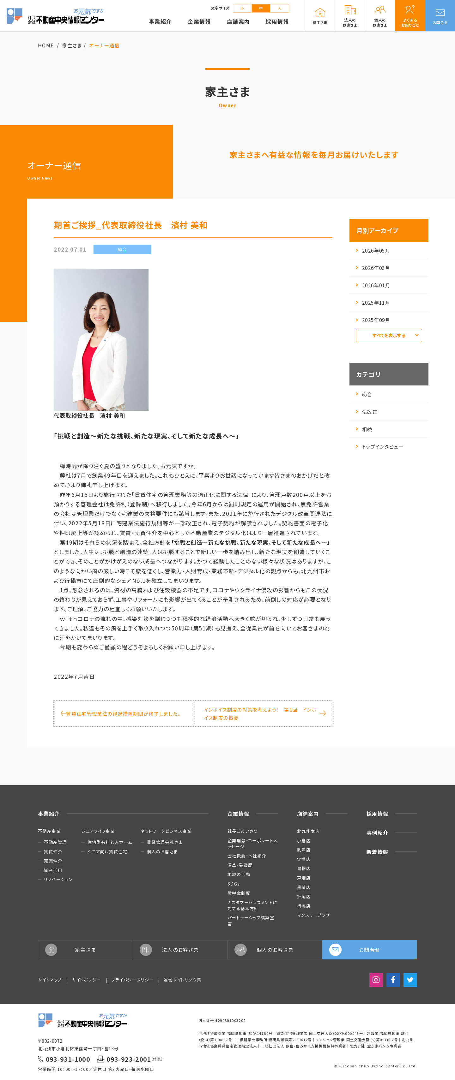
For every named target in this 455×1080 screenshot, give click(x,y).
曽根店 (304, 868)
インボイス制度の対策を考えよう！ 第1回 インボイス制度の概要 (264, 713)
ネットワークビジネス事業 (166, 831)
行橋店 (304, 906)
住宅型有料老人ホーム (110, 842)
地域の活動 (239, 874)
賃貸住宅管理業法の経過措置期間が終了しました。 (120, 713)
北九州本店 (308, 831)
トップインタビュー (379, 446)
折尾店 (304, 896)
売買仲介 (53, 861)
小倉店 (304, 840)
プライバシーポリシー (132, 979)
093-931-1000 (68, 1059)
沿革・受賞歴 (240, 865)
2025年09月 (373, 319)
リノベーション (58, 879)
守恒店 (304, 859)
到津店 (304, 849)
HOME (46, 45)
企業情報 (239, 813)
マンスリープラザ (313, 915)
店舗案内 (308, 813)
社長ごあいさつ (243, 831)
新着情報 (378, 852)
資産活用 (53, 870)
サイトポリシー (86, 979)
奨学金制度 (239, 893)
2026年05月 (373, 250)
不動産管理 (55, 842)
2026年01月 (373, 285)
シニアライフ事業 (98, 831)
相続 (364, 429)
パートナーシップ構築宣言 (251, 920)
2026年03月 (373, 267)
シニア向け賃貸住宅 (107, 852)
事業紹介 (49, 813)
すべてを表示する (396, 335)
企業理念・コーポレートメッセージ (252, 843)
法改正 (367, 411)
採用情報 (378, 813)
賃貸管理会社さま (165, 842)
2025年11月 (373, 302)
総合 (364, 394)
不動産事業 (49, 831)
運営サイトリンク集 (182, 979)
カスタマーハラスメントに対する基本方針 (252, 905)
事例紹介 (378, 832)
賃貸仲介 (53, 852)
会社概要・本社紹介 (247, 855)
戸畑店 (304, 877)
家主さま (72, 45)
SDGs (234, 883)
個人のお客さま (162, 852)
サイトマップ (50, 979)
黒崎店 (304, 887)
